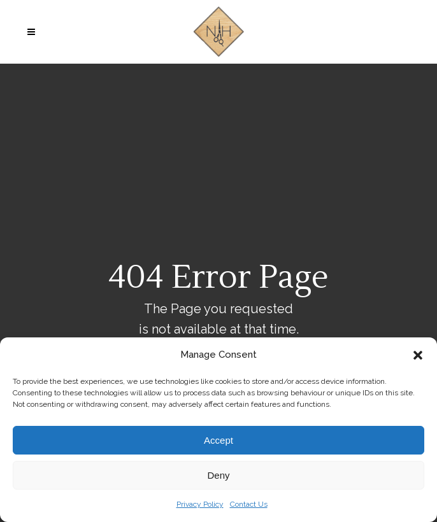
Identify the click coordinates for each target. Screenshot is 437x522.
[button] (418, 355)
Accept (218, 440)
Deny (218, 475)
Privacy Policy (200, 504)
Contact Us (249, 504)
